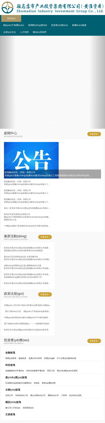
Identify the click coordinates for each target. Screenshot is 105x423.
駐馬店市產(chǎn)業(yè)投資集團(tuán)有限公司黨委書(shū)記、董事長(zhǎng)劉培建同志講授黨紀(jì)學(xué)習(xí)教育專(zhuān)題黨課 (28, 249)
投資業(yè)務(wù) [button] (59, 25)
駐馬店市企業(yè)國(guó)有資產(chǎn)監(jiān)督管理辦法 (28, 330)
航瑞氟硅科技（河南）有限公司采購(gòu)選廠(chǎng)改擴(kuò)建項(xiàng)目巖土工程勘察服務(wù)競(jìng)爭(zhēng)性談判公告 (27, 182)
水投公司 (9, 395)
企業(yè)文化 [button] (9, 32)
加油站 (37, 383)
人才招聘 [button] (24, 32)
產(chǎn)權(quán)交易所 (67, 371)
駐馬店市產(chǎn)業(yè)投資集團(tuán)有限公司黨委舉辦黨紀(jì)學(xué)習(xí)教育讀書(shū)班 (28, 283)
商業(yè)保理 (10, 358)
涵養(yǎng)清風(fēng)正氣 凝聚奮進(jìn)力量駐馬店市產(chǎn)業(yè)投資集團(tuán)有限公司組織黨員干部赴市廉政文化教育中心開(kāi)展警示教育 (28, 266)
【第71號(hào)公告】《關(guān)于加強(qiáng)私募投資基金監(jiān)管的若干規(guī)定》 (28, 311)
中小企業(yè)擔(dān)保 (66, 358)
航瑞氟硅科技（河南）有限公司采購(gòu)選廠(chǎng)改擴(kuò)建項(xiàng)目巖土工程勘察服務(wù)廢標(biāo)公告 (27, 191)
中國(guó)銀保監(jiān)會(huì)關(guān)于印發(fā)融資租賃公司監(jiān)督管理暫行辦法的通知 (28, 317)
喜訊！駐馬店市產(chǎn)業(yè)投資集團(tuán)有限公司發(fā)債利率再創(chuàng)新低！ (27, 208)
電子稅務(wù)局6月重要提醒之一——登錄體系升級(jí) (26, 323)
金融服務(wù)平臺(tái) (14, 371)
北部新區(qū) (28, 408)
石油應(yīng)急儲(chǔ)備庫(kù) (18, 383)
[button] (8, 82)
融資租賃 (22, 358)
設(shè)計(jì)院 (75, 395)
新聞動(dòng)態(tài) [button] (37, 25)
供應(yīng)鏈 (49, 358)
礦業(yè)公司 (53, 395)
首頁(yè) (14, 17)
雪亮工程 (51, 371)
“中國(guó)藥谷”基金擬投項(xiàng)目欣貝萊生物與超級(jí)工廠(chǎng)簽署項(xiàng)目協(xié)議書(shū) (27, 226)
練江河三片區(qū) (12, 408)
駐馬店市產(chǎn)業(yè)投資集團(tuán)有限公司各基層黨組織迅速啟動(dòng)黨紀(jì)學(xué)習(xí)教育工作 (28, 275)
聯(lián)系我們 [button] (39, 32)
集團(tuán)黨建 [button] (79, 25)
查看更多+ (94, 134)
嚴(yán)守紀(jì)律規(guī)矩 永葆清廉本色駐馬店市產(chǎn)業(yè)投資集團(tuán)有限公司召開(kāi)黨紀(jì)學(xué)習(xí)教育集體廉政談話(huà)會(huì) (28, 258)
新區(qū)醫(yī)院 (49, 383)
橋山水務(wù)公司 (38, 395)
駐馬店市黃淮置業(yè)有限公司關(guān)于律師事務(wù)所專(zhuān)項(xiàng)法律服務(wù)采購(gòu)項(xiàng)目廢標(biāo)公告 (27, 217)
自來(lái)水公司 (21, 395)
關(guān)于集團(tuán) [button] (13, 25)
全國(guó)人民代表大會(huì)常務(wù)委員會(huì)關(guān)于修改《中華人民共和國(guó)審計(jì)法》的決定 (28, 305)
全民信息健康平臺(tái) (35, 371)
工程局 (64, 395)
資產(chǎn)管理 (35, 358)
